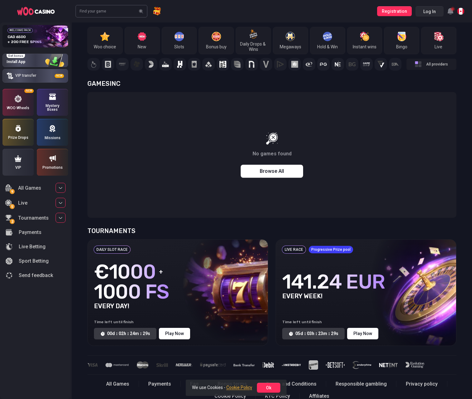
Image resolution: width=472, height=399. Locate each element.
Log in (429, 11)
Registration (394, 11)
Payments (159, 384)
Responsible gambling (361, 384)
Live (16, 203)
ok (268, 387)
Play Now (174, 333)
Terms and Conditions (291, 384)
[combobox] (450, 11)
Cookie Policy (239, 387)
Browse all (272, 171)
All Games (23, 188)
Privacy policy (422, 384)
